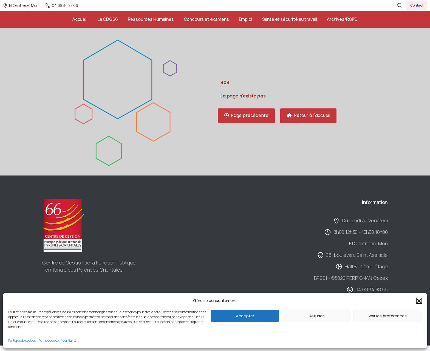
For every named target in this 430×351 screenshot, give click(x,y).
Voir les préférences (388, 316)
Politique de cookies (22, 340)
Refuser (316, 316)
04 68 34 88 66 (62, 5)
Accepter (245, 316)
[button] (419, 300)
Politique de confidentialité (57, 340)
